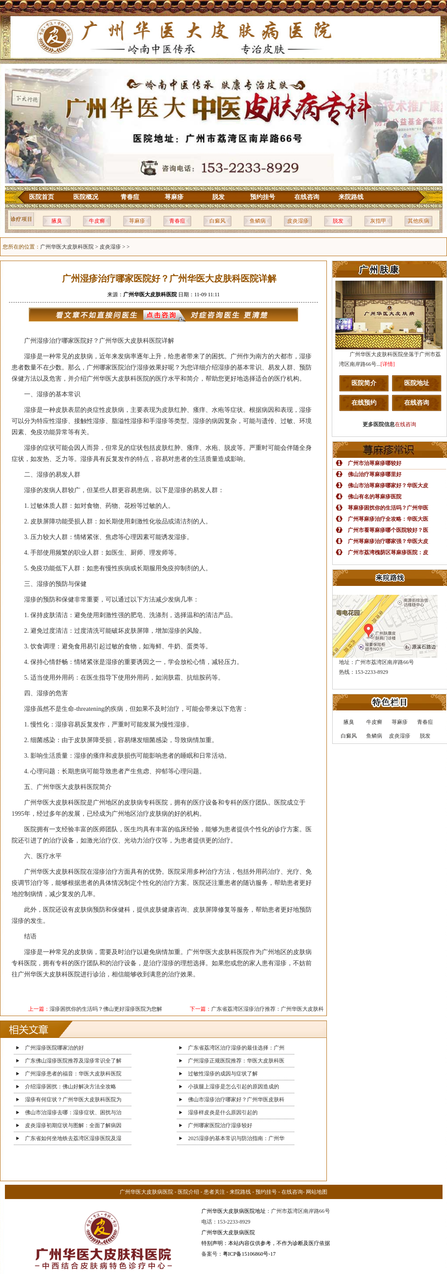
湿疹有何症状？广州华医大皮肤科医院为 (73, 1099)
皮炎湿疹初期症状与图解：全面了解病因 (73, 1125)
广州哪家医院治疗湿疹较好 (220, 1125)
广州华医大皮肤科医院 (67, 247)
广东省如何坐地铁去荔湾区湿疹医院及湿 (73, 1138)
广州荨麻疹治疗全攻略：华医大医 (388, 519)
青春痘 (130, 197)
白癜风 (217, 221)
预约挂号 (262, 197)
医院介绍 (188, 1192)
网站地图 (316, 1192)
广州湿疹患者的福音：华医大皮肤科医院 (73, 1074)
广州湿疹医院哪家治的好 (54, 1048)
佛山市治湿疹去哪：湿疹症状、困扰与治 (73, 1112)
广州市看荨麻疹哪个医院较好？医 (388, 530)
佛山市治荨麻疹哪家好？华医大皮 (388, 485)
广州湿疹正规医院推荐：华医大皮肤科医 (236, 1061)
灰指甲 (378, 221)
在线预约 (363, 402)
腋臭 (56, 221)
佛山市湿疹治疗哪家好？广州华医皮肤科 (236, 1099)
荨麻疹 (174, 197)
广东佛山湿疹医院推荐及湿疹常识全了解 (73, 1061)
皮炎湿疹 (298, 221)
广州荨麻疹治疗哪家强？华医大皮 (388, 541)
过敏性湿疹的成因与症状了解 (223, 1074)
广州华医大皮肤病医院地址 (233, 1211)
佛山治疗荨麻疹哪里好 (374, 474)
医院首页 (41, 197)
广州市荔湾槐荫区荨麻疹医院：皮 (388, 552)
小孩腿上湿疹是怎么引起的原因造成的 (233, 1086)
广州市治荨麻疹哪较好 (374, 463)
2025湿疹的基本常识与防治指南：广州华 (236, 1138)
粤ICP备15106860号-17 (249, 1254)
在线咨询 (306, 197)
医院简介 (363, 383)
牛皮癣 (97, 221)
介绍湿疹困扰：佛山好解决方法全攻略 (70, 1086)
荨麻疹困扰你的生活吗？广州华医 (388, 508)
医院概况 (85, 197)
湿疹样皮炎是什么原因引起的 (223, 1112)
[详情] (387, 364)
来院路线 (350, 197)
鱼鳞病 (258, 221)
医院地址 (416, 383)
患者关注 (214, 1192)
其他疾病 (418, 221)
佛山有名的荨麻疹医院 (374, 497)
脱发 (218, 197)
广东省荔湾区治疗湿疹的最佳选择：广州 (236, 1048)
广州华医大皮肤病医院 (146, 1192)
